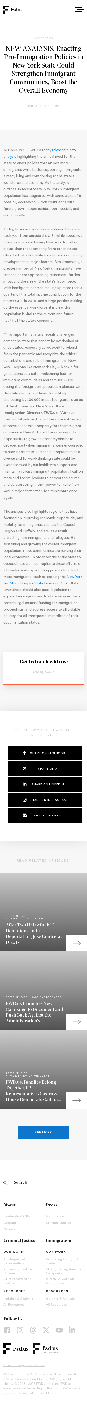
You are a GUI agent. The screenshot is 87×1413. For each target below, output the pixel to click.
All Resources (14, 1305)
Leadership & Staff (17, 1216)
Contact (9, 1223)
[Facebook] (7, 1330)
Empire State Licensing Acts (45, 583)
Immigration (55, 1216)
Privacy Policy (13, 1365)
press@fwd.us (43, 672)
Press (52, 1205)
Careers (9, 1229)
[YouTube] (59, 1330)
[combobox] (66, 9)
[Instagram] (20, 1330)
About (9, 1205)
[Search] (5, 1183)
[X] (46, 1330)
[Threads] (33, 1330)
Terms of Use (34, 1365)
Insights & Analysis (18, 1299)
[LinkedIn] (72, 1330)
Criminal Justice (58, 1223)
